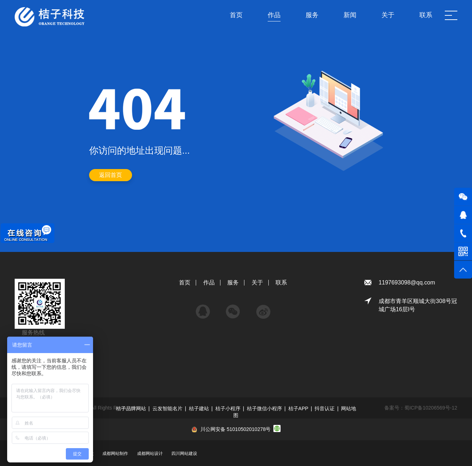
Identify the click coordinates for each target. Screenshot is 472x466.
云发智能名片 (167, 408)
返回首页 (110, 175)
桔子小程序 (227, 408)
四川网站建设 (184, 453)
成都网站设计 (150, 453)
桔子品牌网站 (131, 408)
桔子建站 (199, 408)
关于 (257, 282)
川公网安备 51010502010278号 (235, 429)
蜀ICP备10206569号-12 (430, 408)
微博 (263, 308)
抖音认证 (325, 408)
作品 (209, 282)
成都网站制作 (115, 453)
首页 (184, 282)
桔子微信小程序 (264, 408)
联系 (281, 282)
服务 (233, 282)
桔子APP (298, 408)
